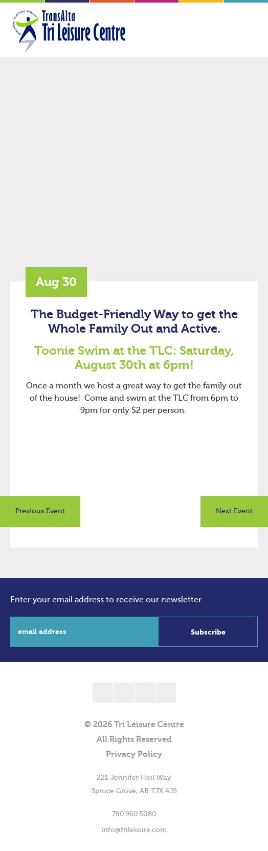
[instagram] (165, 693)
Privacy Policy (134, 754)
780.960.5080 (134, 814)
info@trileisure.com (134, 830)
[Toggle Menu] (240, 31)
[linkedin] (145, 693)
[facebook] (103, 693)
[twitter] (124, 693)
